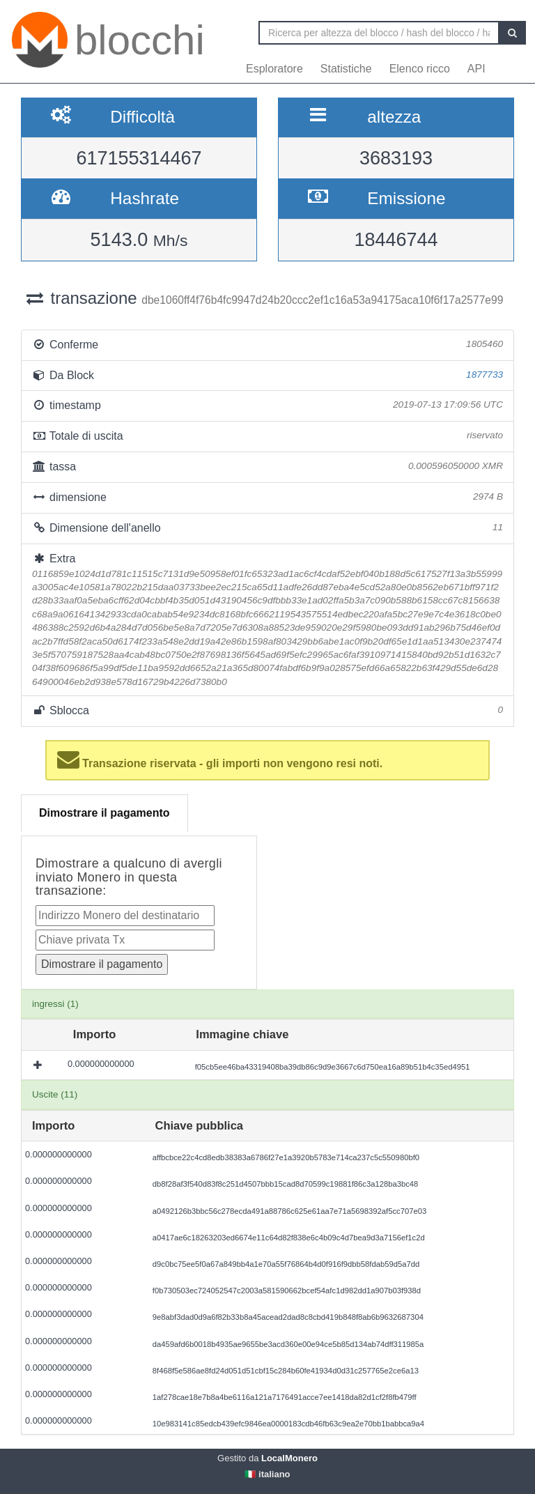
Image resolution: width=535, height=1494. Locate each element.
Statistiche (346, 69)
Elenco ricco (419, 69)
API (476, 69)
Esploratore (274, 69)
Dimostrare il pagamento (104, 813)
